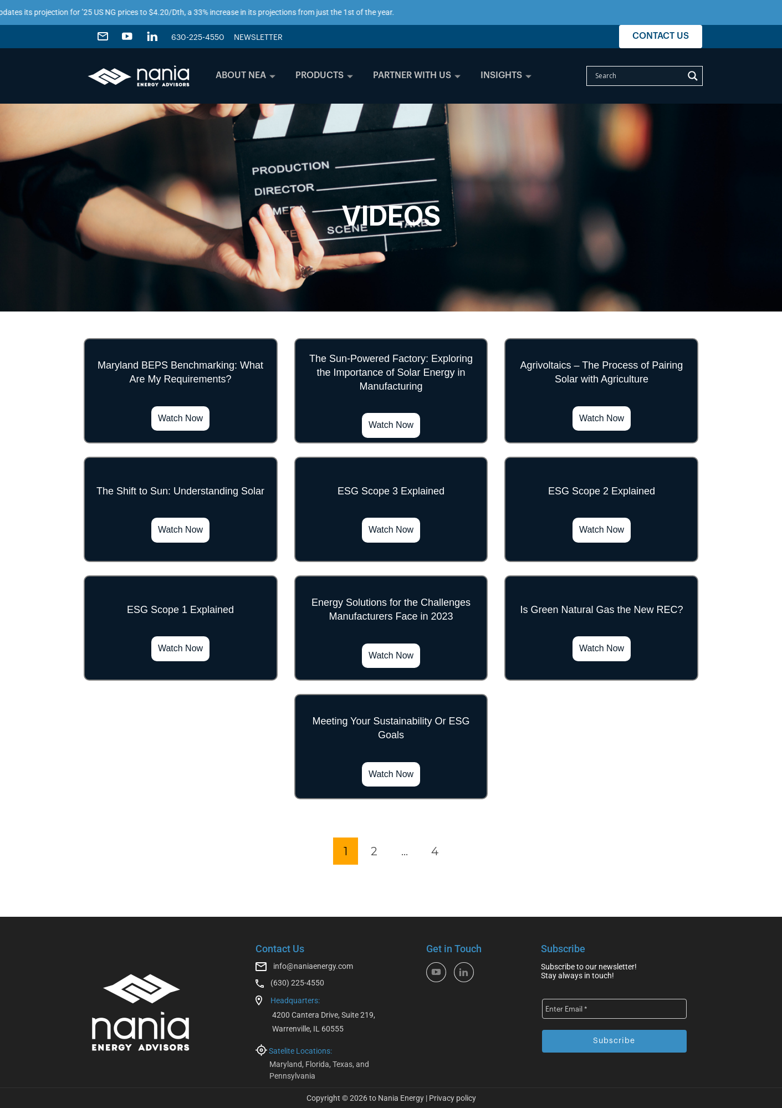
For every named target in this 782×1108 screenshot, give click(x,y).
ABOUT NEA (245, 75)
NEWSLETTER (258, 38)
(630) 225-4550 (297, 982)
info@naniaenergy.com (313, 966)
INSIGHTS (506, 75)
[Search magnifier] (692, 76)
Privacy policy (452, 1098)
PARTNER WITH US (417, 75)
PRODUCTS (324, 75)
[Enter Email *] (614, 1009)
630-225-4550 (197, 38)
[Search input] (638, 76)
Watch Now (180, 418)
